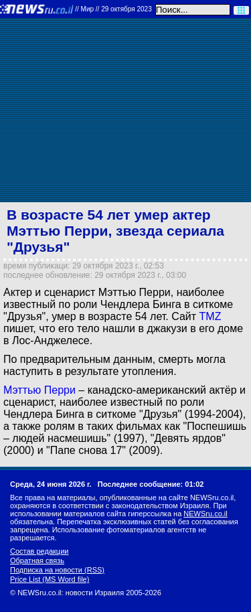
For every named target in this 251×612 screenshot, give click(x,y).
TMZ (210, 316)
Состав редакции (39, 551)
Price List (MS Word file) (49, 579)
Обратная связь (37, 560)
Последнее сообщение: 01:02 (151, 484)
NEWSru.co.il (205, 514)
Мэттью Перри (39, 390)
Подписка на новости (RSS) (57, 570)
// (113, 9)
